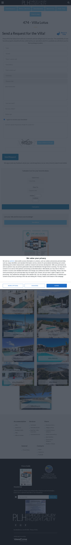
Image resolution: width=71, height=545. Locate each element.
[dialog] (35, 272)
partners (12, 261)
